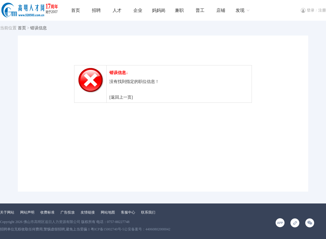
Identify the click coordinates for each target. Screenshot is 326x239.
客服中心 (128, 212)
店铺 (220, 10)
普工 (200, 10)
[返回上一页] (121, 97)
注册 (322, 10)
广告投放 (67, 212)
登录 (310, 10)
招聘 (96, 10)
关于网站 (7, 212)
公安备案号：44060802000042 (147, 229)
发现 (240, 10)
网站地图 (108, 212)
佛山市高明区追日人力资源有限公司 (51, 222)
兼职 (179, 10)
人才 (117, 10)
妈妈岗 (158, 10)
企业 (137, 10)
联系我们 (148, 212)
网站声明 (27, 212)
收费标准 (47, 212)
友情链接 (88, 212)
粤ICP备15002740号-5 (107, 229)
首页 (75, 10)
